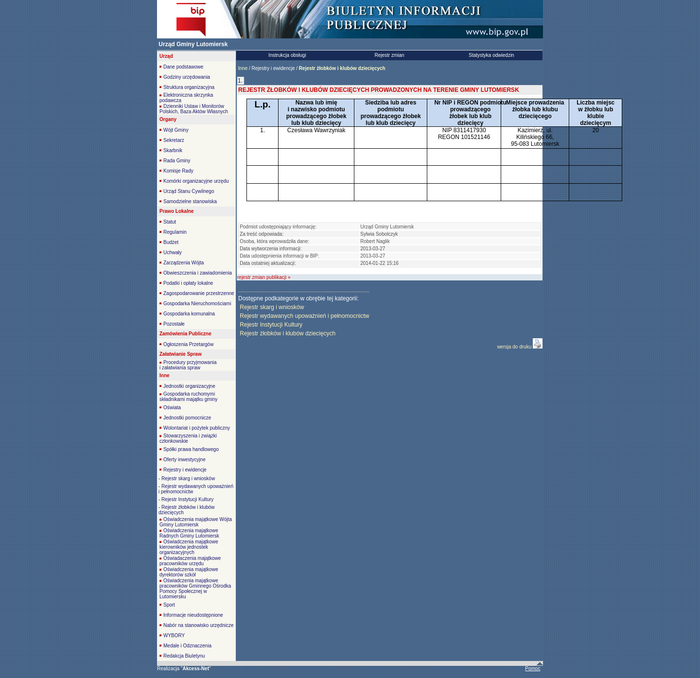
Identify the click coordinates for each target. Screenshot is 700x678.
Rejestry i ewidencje (185, 469)
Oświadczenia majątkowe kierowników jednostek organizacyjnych (188, 547)
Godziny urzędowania (186, 77)
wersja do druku (515, 346)
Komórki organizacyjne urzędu (196, 181)
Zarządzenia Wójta (183, 262)
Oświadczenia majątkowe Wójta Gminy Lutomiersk (195, 522)
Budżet (170, 242)
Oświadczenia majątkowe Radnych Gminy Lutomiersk (189, 533)
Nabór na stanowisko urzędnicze (198, 625)
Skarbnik (172, 150)
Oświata (172, 407)
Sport (169, 605)
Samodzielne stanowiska (190, 201)
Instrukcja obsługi (287, 55)
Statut (169, 222)
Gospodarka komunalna (189, 313)
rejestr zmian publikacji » (264, 277)
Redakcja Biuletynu (184, 656)
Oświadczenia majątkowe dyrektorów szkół (188, 572)
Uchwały (172, 252)
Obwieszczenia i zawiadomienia (197, 273)
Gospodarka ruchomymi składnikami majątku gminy (188, 396)
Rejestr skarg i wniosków (272, 307)
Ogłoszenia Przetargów (188, 344)
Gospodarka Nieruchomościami (197, 303)
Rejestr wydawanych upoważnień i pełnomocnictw (304, 316)
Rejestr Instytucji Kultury (271, 324)
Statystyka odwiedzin (491, 55)
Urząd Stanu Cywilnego (188, 191)
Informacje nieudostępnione (193, 615)
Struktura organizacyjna (188, 87)
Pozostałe (174, 324)
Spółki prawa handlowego (191, 449)
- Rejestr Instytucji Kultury (185, 499)
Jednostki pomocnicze (187, 417)
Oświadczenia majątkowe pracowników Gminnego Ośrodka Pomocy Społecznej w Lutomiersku (195, 588)
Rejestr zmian (389, 55)
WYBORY (174, 635)
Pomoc (532, 668)
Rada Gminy (177, 160)
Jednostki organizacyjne (189, 386)
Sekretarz (173, 140)
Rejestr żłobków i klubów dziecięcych (287, 333)
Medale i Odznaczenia (187, 645)
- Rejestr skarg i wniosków (186, 478)
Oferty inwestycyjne (184, 459)
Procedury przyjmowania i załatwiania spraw (188, 365)
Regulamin (175, 232)
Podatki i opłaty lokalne (188, 283)
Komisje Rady (178, 171)
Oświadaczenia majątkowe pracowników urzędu (190, 561)
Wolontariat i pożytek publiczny (196, 428)
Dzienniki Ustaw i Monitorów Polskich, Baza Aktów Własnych (193, 109)
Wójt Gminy (176, 130)
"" (196, 668)
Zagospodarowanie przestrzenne (198, 293)
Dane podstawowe (183, 67)
